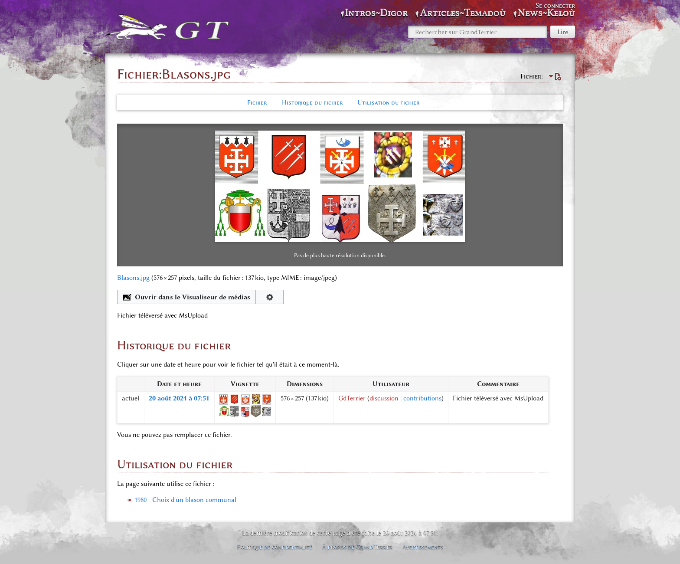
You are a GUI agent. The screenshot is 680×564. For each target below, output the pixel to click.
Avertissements (422, 547)
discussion (384, 398)
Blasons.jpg (133, 278)
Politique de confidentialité (274, 547)
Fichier (257, 102)
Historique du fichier (312, 102)
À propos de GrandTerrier (357, 547)
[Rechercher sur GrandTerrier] (477, 32)
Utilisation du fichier (388, 102)
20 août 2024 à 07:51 (179, 398)
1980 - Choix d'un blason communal (185, 500)
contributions (422, 398)
